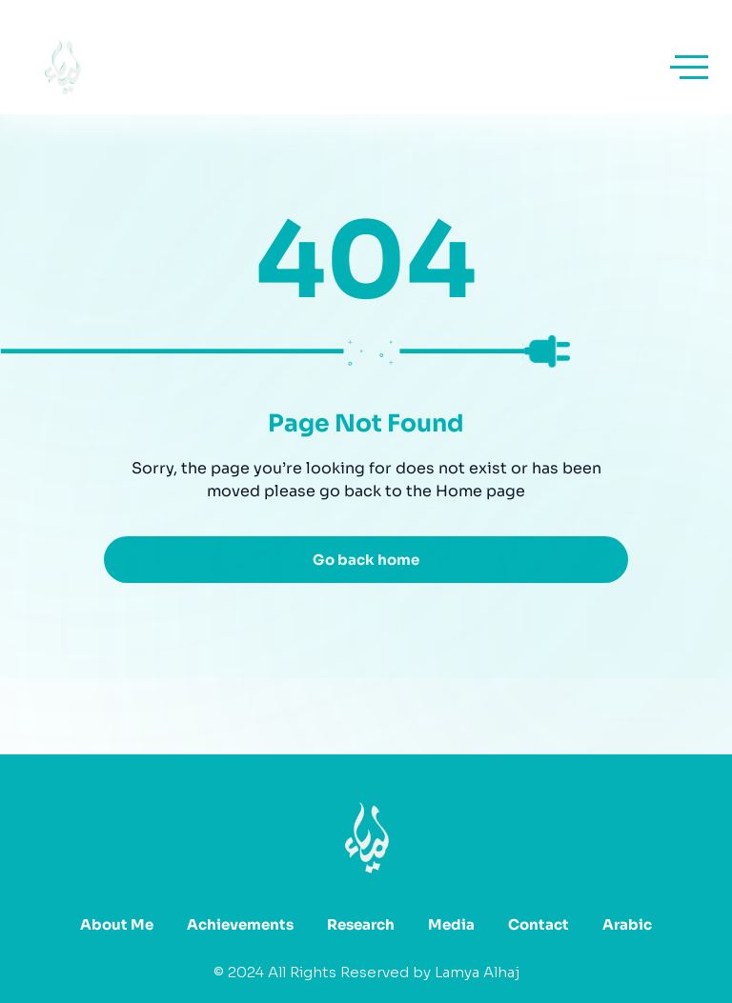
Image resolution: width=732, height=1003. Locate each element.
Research (361, 924)
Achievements (240, 924)
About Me (116, 924)
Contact (538, 924)
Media (451, 924)
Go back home (366, 560)
